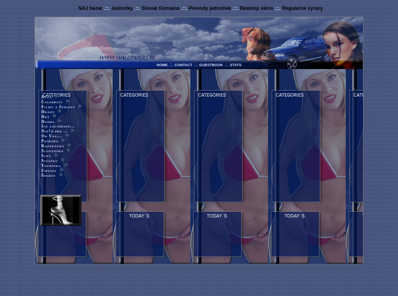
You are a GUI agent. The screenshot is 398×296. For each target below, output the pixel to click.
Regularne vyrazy (302, 8)
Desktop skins (256, 8)
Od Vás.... (52, 136)
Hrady (48, 111)
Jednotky (122, 8)
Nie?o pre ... (54, 131)
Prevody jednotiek (210, 8)
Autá (46, 97)
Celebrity (52, 101)
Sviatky (49, 160)
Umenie (49, 170)
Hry (45, 116)
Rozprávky (53, 145)
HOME (162, 65)
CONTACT (183, 65)
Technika (51, 165)
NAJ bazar (91, 8)
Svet (46, 155)
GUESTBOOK (211, 65)
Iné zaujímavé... (58, 126)
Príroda (50, 141)
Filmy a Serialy (58, 106)
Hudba (48, 121)
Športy (49, 175)
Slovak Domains (161, 8)
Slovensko (52, 150)
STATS (235, 65)
